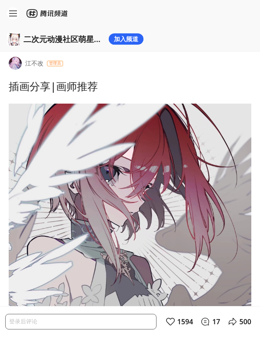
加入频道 (126, 39)
